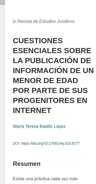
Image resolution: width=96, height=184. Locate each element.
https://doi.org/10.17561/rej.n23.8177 (50, 143)
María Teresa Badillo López (39, 126)
